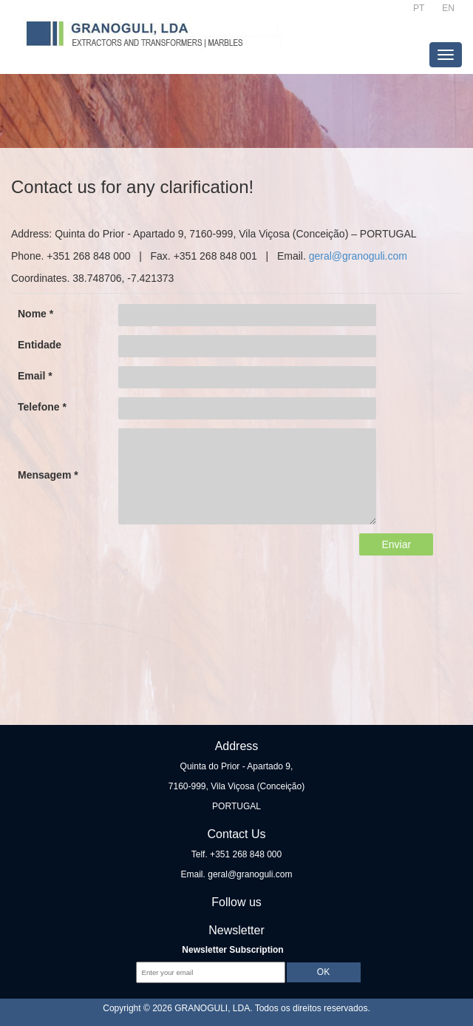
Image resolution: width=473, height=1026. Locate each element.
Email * (35, 376)
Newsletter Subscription (232, 950)
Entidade (39, 345)
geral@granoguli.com (358, 256)
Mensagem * (48, 475)
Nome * (35, 314)
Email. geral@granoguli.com (237, 874)
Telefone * (42, 407)
